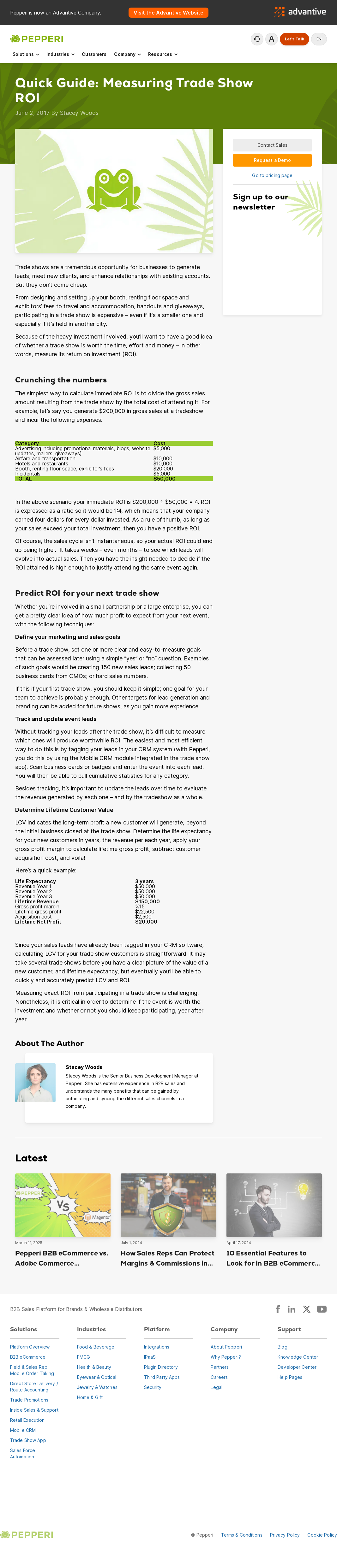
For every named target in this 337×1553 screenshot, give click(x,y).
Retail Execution (27, 1420)
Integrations (156, 1346)
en (319, 39)
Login (271, 39)
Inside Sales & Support (34, 1410)
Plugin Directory (161, 1367)
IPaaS (150, 1357)
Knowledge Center (298, 1357)
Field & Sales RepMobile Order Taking (32, 1370)
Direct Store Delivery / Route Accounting (34, 1386)
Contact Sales (272, 145)
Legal (216, 1387)
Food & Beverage (96, 1346)
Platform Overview (30, 1346)
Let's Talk (294, 39)
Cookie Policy (322, 1535)
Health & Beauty (94, 1367)
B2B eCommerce (28, 1357)
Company (128, 54)
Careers (219, 1377)
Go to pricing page (272, 175)
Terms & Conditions (241, 1535)
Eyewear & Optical (96, 1377)
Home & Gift (90, 1397)
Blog (282, 1346)
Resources (163, 54)
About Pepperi (226, 1346)
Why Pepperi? (226, 1357)
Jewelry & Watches (97, 1387)
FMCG (83, 1357)
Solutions (26, 54)
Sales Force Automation (22, 1453)
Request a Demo (272, 160)
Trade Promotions (29, 1399)
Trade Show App (28, 1440)
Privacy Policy (285, 1535)
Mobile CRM (23, 1430)
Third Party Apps (162, 1377)
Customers (94, 54)
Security (153, 1387)
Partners (220, 1367)
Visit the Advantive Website (168, 12)
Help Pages (290, 1377)
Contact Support (257, 39)
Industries (61, 54)
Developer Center (297, 1367)
